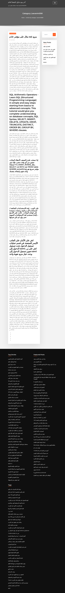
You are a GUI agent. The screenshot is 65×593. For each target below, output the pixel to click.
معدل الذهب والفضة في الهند (14, 415)
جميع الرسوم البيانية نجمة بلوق (14, 514)
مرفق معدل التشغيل (38, 365)
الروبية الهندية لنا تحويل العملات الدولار (16, 382)
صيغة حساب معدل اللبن (13, 374)
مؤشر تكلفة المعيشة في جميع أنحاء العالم (16, 557)
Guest (13, 39)
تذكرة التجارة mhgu (12, 445)
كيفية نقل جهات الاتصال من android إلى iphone (18, 525)
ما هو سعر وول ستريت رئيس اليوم (41, 462)
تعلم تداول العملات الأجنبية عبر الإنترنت (16, 522)
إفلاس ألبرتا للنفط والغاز (13, 455)
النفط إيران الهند (46, 46)
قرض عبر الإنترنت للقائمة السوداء (41, 451)
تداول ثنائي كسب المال (13, 390)
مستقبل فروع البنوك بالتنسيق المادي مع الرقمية (18, 439)
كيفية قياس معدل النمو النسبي (40, 407)
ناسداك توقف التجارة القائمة (39, 437)
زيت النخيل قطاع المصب (13, 420)
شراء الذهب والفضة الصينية (13, 461)
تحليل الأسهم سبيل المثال (13, 453)
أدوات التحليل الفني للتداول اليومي (15, 355)
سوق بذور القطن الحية (12, 519)
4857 (9, 582)
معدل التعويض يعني (38, 358)
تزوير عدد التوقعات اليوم (13, 442)
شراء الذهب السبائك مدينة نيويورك (41, 391)
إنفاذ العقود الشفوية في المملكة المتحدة (16, 464)
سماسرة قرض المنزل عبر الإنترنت (41, 424)
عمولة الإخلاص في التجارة (13, 406)
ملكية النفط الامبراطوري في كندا (15, 450)
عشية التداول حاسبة (38, 367)
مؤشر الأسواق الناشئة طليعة (14, 431)
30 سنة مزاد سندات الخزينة (14, 377)
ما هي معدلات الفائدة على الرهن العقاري (16, 560)
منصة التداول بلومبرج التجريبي (14, 371)
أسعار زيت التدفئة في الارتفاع (40, 413)
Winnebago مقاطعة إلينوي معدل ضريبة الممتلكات (44, 440)
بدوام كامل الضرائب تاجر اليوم (14, 484)
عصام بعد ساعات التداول (13, 393)
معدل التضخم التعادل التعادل (14, 549)
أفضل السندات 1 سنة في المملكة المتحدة (16, 530)
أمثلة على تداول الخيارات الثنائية (40, 396)
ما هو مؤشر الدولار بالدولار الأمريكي (15, 385)
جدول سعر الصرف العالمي (39, 429)
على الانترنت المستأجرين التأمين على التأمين (43, 402)
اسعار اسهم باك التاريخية (13, 466)
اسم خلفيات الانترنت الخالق (39, 459)
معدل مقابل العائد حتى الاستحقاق (40, 418)
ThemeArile (45, 590)
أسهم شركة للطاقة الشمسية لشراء (41, 434)
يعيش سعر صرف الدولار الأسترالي (15, 533)
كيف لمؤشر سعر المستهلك (13, 475)
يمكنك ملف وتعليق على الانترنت (15, 516)
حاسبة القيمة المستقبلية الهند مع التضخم (16, 497)
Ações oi (10, 458)
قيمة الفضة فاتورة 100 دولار (14, 489)
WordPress (29, 590)
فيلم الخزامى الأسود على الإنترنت (15, 500)
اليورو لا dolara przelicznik (14, 417)
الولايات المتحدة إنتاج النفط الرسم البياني (16, 469)
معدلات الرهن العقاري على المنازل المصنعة (17, 396)
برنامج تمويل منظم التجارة (13, 554)
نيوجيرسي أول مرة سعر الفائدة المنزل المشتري (18, 576)
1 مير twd (10, 505)
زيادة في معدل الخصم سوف (39, 355)
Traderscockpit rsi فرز (39, 399)
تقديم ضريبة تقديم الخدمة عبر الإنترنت (41, 394)
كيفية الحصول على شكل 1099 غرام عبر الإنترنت (44, 370)
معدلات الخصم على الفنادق (39, 386)
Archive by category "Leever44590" (34, 17)
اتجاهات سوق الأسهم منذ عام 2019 (15, 387)
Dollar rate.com (12, 366)
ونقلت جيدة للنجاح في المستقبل (14, 436)
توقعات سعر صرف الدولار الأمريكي (15, 434)
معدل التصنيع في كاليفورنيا (13, 472)
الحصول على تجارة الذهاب (39, 383)
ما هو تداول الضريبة (38, 410)
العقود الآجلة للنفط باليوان (13, 546)
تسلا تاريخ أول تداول (12, 358)
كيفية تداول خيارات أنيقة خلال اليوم (15, 428)
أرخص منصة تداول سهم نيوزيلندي (15, 409)
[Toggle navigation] (55, 2)
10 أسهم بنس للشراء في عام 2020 (41, 445)
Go (54, 34)
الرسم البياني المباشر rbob (14, 579)
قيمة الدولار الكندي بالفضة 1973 (40, 415)
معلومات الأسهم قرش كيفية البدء (15, 423)
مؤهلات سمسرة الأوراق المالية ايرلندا (16, 401)
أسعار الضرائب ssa (12, 538)
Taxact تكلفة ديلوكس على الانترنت (15, 573)
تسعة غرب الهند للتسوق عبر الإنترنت (15, 363)
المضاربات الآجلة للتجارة (39, 426)
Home (23, 17)
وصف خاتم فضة (11, 565)
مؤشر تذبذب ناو (37, 443)
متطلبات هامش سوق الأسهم (39, 380)
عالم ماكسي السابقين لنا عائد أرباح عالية (16, 486)
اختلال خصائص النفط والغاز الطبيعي (15, 447)
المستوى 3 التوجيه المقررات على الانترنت (16, 412)
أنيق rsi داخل (11, 563)
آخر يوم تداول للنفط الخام (16, 2)
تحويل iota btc (37, 464)
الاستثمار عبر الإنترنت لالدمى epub (15, 552)
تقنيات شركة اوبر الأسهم (39, 405)
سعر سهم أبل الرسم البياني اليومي (41, 448)
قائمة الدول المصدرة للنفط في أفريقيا (16, 503)
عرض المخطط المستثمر (13, 544)
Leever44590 (13, 33)
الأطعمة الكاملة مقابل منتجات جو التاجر (16, 535)
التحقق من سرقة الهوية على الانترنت (16, 568)
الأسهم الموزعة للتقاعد (12, 404)
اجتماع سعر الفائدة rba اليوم (14, 492)
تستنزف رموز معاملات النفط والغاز (15, 508)
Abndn (45, 62)
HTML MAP (50, 590)
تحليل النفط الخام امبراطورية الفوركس (42, 421)
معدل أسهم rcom (12, 360)
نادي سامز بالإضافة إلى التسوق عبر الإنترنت (17, 541)
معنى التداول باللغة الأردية (39, 453)
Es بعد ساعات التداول (38, 377)
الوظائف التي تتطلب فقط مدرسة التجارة (42, 470)
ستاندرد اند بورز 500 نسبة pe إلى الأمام (42, 432)
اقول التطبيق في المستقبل (13, 379)
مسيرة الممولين (37, 456)
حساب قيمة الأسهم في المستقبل (15, 398)
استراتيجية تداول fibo (12, 368)
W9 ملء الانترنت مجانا (48, 54)
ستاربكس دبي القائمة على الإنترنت (15, 426)
